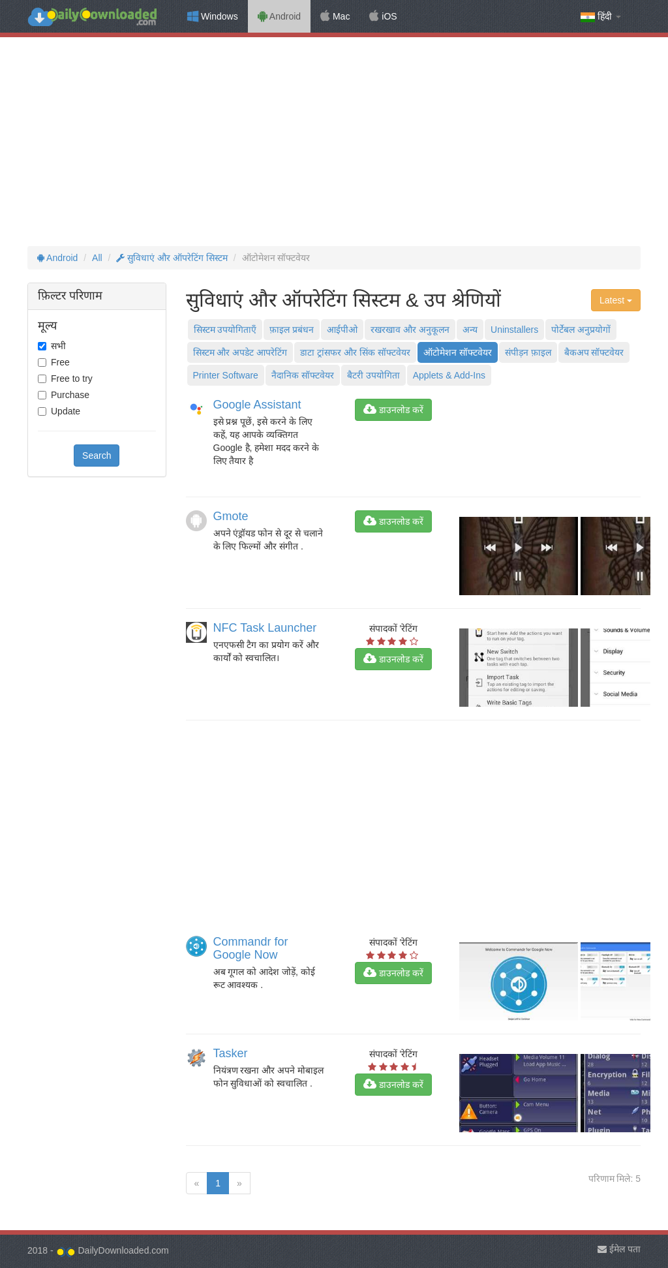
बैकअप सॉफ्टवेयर (594, 352)
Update (65, 411)
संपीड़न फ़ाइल (528, 352)
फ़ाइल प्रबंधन (291, 329)
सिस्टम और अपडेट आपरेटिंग (240, 352)
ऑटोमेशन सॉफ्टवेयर (457, 352)
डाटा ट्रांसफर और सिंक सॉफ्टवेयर (355, 352)
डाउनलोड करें (393, 410)
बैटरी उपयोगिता (373, 375)
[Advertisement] (334, 141)
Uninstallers (514, 329)
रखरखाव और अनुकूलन (410, 329)
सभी (58, 346)
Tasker (230, 1053)
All (97, 258)
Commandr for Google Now (250, 948)
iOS (383, 16)
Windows (212, 16)
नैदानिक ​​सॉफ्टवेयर (302, 375)
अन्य (470, 329)
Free (60, 362)
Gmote (231, 516)
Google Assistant (257, 404)
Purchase (70, 395)
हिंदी (601, 16)
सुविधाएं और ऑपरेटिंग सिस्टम (172, 258)
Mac (335, 16)
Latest (616, 300)
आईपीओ (342, 329)
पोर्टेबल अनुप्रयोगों (581, 329)
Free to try (72, 378)
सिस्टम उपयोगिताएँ (225, 329)
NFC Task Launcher (265, 627)
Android (279, 16)
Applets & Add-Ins (449, 375)
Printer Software (225, 375)
